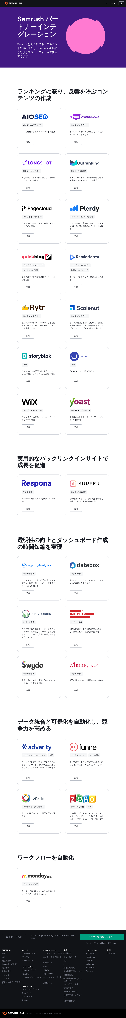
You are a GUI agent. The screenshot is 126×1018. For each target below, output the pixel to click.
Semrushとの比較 (9, 964)
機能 (4, 953)
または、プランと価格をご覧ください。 (102, 943)
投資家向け (68, 988)
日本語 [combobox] (111, 953)
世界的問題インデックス (72, 996)
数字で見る (6, 971)
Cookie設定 (68, 975)
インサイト (6, 975)
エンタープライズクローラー (52, 958)
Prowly (46, 970)
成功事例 (5, 967)
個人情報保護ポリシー (72, 971)
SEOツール (27, 993)
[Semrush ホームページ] (13, 3)
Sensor (25, 1000)
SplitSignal (47, 983)
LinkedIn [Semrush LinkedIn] (89, 960)
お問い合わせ (69, 1000)
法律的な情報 (69, 967)
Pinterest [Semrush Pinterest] (90, 971)
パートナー (68, 964)
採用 (65, 960)
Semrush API (27, 960)
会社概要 (67, 953)
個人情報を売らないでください (72, 979)
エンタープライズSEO (52, 953)
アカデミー (27, 957)
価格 (4, 957)
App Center (48, 973)
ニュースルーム (70, 957)
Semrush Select (70, 991)
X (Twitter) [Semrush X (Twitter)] (90, 953)
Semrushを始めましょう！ (102, 936)
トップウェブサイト (30, 989)
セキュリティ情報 (70, 984)
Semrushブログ (29, 970)
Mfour (45, 966)
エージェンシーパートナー (52, 978)
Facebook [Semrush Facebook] (90, 957)
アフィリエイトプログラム (11, 983)
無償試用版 (6, 960)
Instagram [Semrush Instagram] (90, 964)
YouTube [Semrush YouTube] (90, 967)
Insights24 (47, 963)
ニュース (5, 978)
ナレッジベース (28, 953)
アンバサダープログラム (31, 978)
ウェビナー (27, 974)
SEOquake (27, 996)
